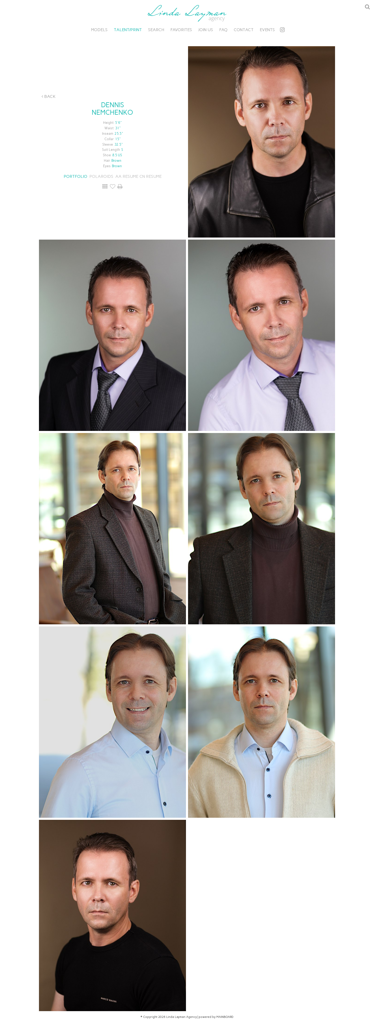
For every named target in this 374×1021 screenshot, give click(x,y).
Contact (243, 29)
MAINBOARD (224, 1017)
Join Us (205, 29)
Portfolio (75, 176)
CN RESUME (150, 176)
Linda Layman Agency (187, 13)
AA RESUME (126, 176)
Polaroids (101, 176)
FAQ (223, 29)
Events (267, 29)
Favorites (181, 29)
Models (99, 29)
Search (156, 29)
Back (49, 96)
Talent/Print (128, 29)
